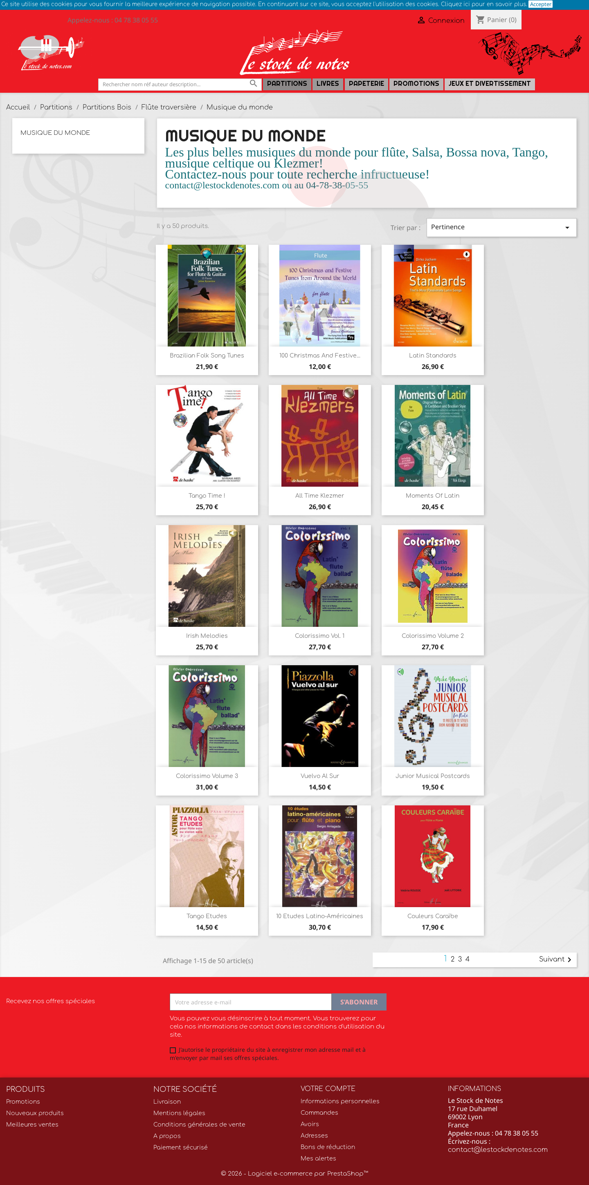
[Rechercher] (180, 84)
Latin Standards (432, 356)
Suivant (556, 960)
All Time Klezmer (319, 496)
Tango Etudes (207, 916)
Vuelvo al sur (320, 776)
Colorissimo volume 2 (433, 636)
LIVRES (328, 83)
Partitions (287, 83)
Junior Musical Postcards (433, 776)
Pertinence (501, 227)
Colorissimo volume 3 (207, 776)
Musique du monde (55, 133)
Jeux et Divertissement (490, 83)
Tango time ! (207, 496)
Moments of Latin (432, 496)
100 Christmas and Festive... (319, 356)
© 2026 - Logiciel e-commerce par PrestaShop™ (294, 1173)
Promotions (416, 83)
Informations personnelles (340, 1101)
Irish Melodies (207, 636)
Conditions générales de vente (199, 1125)
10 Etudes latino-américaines (319, 916)
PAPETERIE (366, 83)
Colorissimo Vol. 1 (319, 636)
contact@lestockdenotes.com (498, 1150)
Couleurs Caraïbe (432, 916)
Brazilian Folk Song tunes (207, 356)
